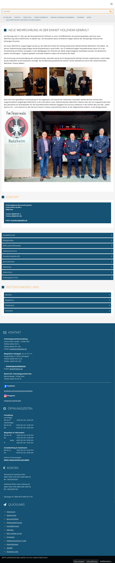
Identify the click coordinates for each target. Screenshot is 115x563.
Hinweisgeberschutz (10, 278)
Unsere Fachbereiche (41, 17)
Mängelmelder (8, 240)
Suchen (111, 11)
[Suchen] (57, 11)
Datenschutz (7, 272)
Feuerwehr (80, 17)
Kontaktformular (9, 235)
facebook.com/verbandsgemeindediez (18, 391)
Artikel (89, 17)
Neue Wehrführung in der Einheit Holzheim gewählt (23, 20)
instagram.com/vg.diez (12, 401)
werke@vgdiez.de (16, 369)
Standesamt (9, 305)
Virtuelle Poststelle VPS (11, 256)
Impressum (7, 267)
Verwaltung (27, 17)
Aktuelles (8, 295)
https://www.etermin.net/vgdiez (16, 460)
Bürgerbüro (9, 300)
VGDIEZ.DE (17, 17)
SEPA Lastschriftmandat (12, 246)
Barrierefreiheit (8, 262)
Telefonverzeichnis (10, 251)
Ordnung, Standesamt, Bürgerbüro (62, 17)
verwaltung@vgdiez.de (19, 220)
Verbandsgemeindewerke (16, 366)
